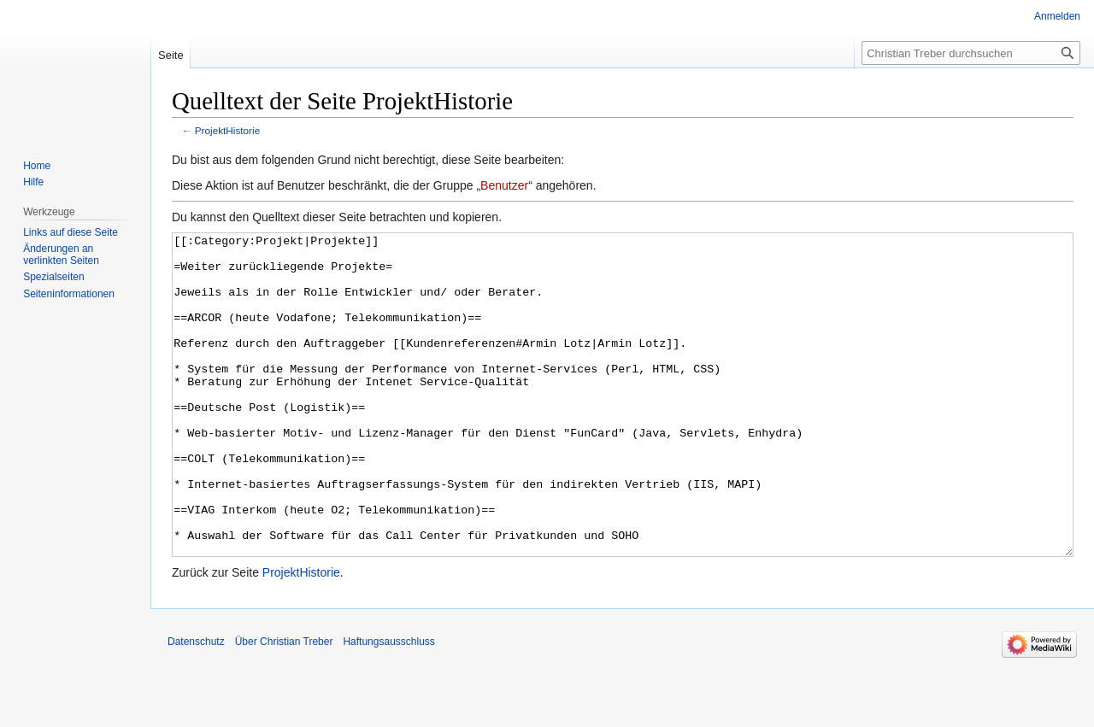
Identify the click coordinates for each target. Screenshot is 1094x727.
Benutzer (504, 185)
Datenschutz (196, 706)
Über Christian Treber (284, 706)
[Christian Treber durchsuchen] (971, 53)
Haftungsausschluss (388, 706)
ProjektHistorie (227, 130)
